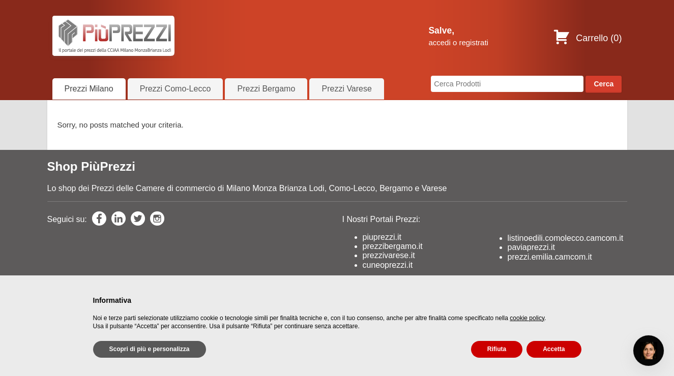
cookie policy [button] (527, 318)
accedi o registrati (458, 42)
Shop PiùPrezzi (91, 166)
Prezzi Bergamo (266, 88)
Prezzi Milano (89, 88)
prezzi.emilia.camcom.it (550, 257)
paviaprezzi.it (531, 247)
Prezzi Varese (346, 88)
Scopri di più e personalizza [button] (149, 349)
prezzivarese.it (389, 255)
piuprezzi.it (382, 237)
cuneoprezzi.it (388, 265)
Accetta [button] (554, 349)
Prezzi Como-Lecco (175, 88)
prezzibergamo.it (393, 246)
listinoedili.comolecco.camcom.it (566, 238)
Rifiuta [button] (496, 349)
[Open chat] (648, 350)
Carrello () (587, 38)
